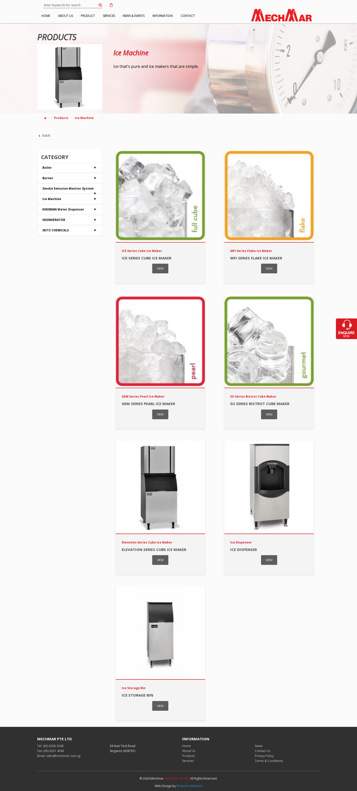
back (43, 135)
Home (186, 746)
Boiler (69, 167)
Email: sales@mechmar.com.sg (58, 756)
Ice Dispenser (243, 549)
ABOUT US (72, 16)
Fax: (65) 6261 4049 (50, 751)
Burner (69, 178)
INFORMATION (187, 16)
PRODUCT (99, 16)
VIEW (160, 268)
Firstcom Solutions (189, 786)
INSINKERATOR (69, 219)
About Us (188, 751)
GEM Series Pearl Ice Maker (148, 403)
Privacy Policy (264, 756)
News (259, 746)
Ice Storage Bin (137, 695)
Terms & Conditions (269, 761)
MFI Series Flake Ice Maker (256, 257)
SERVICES (125, 16)
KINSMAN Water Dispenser (69, 209)
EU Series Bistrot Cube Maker (259, 403)
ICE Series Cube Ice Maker (146, 257)
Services (188, 761)
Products (61, 118)
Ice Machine (130, 52)
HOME (48, 16)
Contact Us (262, 751)
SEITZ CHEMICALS (69, 230)
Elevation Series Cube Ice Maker (154, 549)
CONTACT (217, 16)
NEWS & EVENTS (154, 16)
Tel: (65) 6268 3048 (50, 746)
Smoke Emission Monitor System (69, 190)
